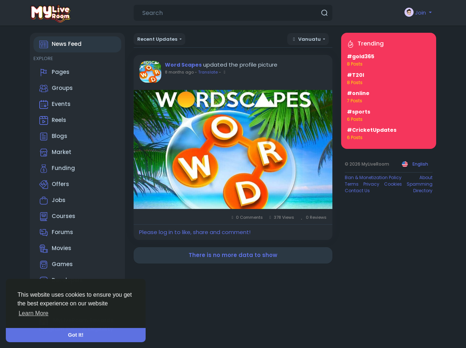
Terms (352, 184)
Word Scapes (183, 64)
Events (55, 104)
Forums (56, 232)
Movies (55, 248)
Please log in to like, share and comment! (194, 232)
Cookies (393, 184)
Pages (54, 72)
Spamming (420, 184)
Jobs (52, 200)
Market (55, 152)
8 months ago (179, 72)
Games (56, 264)
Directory (423, 190)
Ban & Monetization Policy (373, 177)
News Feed (60, 44)
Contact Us (357, 190)
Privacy (371, 184)
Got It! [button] (75, 335)
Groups (56, 88)
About (426, 177)
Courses (57, 216)
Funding (57, 168)
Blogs (53, 136)
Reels (52, 120)
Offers (54, 184)
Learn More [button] (33, 313)
